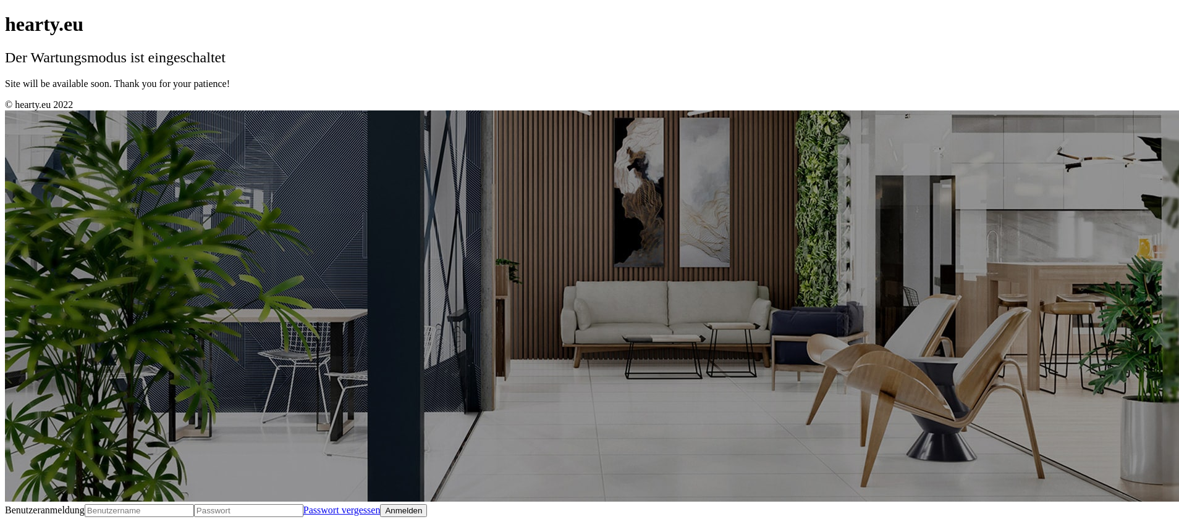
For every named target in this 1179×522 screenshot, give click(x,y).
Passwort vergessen (342, 510)
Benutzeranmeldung (45, 510)
